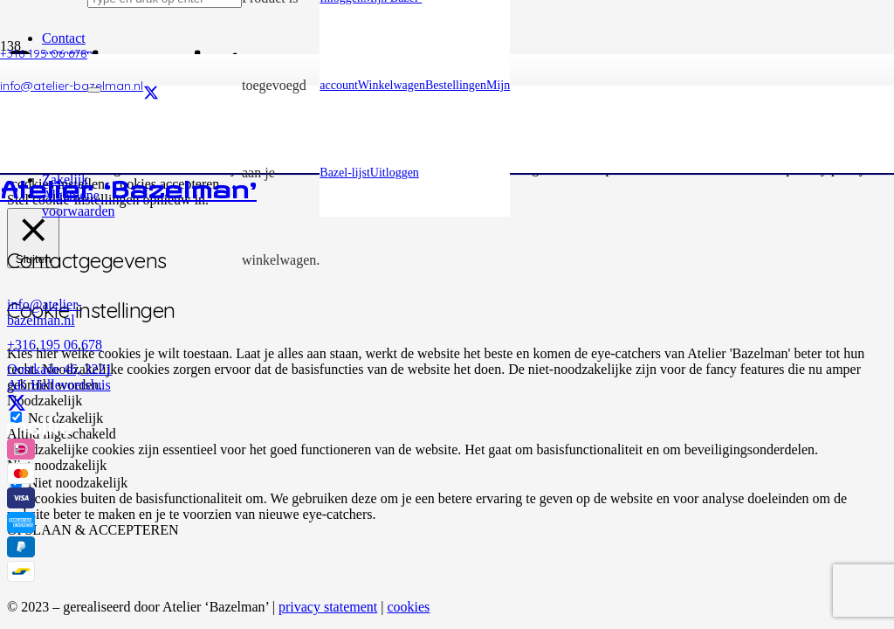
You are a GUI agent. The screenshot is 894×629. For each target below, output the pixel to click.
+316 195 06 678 (54, 344)
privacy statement (328, 606)
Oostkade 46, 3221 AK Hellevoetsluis (59, 377)
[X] (16, 404)
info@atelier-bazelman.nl (44, 312)
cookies (408, 606)
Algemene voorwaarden (78, 203)
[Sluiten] (94, 90)
